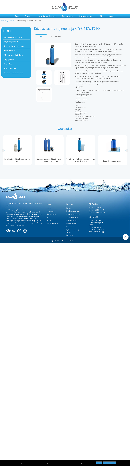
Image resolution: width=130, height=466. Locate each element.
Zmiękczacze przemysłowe (74, 214)
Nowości (68, 208)
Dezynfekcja (8, 64)
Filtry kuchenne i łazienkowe (13, 55)
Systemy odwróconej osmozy (14, 46)
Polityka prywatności (53, 224)
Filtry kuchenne (70, 227)
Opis (41, 37)
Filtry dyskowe (9, 59)
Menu (49, 204)
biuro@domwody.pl (98, 232)
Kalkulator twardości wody (47, 16)
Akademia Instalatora (86, 16)
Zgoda (99, 463)
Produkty (28, 16)
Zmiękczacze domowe (72, 211)
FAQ (100, 16)
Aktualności (50, 211)
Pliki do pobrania (51, 214)
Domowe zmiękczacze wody (13, 37)
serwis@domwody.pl (99, 212)
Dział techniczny (67, 16)
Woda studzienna (71, 224)
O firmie (16, 16)
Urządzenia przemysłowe (12, 42)
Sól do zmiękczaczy (10, 68)
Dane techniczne (55, 37)
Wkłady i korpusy (9, 50)
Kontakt (110, 16)
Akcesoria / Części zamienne (13, 73)
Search (118, 16)
